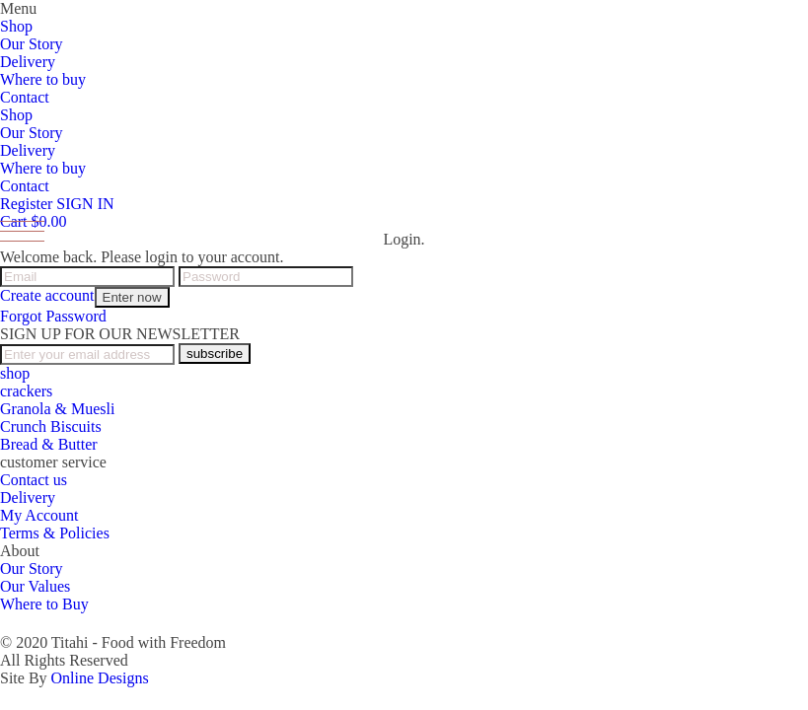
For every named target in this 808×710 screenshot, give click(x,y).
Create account (47, 295)
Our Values (35, 586)
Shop (16, 26)
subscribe (214, 353)
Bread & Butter (49, 444)
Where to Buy (44, 604)
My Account (39, 515)
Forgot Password (53, 316)
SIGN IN (84, 203)
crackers (26, 391)
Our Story (31, 44)
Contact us (33, 479)
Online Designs (100, 678)
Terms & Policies (55, 533)
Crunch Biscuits (51, 426)
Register (26, 203)
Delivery (27, 61)
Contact (24, 97)
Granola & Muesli (57, 408)
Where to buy (43, 79)
